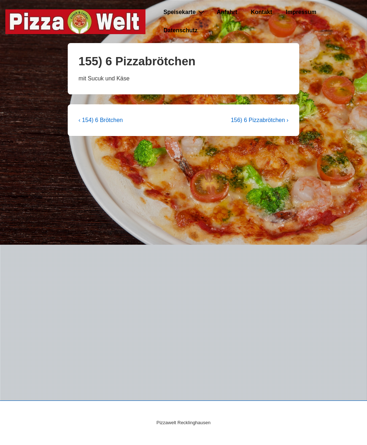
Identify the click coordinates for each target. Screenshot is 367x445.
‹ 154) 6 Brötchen (100, 120)
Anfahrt (227, 12)
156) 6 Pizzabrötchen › (260, 120)
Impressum (301, 12)
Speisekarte (184, 12)
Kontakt (261, 12)
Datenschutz (180, 30)
